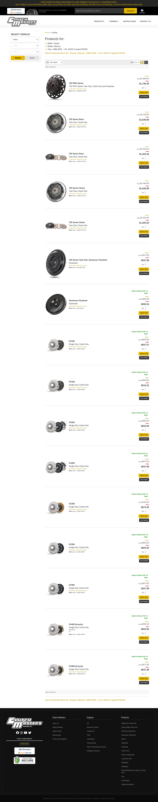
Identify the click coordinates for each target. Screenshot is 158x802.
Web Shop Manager (108, 798)
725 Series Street (77, 222)
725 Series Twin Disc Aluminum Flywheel (88, 260)
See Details (144, 201)
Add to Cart (144, 197)
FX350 (72, 544)
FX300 (72, 504)
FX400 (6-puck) (76, 624)
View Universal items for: (85, 700)
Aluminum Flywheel (78, 301)
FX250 (72, 422)
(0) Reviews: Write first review (78, 193)
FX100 (72, 341)
